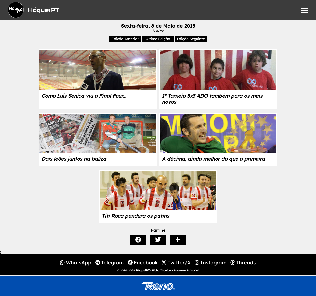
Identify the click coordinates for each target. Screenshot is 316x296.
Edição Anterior (125, 39)
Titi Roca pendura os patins (135, 216)
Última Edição (158, 39)
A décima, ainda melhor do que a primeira (213, 159)
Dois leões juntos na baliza (73, 159)
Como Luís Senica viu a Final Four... (83, 96)
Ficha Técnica (161, 270)
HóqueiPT (143, 270)
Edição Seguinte (191, 39)
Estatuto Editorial (186, 270)
